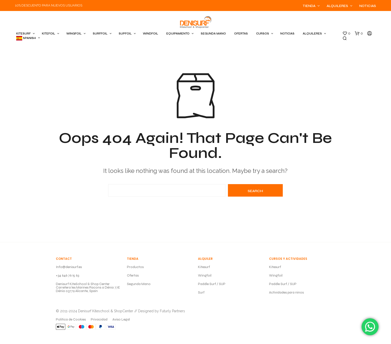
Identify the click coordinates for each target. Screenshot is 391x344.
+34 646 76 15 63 (67, 275)
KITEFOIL (48, 33)
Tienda (309, 6)
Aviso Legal (121, 319)
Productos (135, 267)
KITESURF (23, 33)
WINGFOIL (74, 33)
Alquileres (337, 6)
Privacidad (99, 319)
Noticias (367, 6)
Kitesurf (204, 267)
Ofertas (133, 275)
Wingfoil (204, 275)
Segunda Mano (139, 284)
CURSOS (262, 33)
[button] (346, 33)
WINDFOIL (150, 33)
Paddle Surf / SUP (211, 284)
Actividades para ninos (286, 292)
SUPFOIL (125, 33)
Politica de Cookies (71, 319)
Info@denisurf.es (69, 267)
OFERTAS (241, 33)
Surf (201, 292)
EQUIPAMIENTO (178, 33)
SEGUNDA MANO (213, 33)
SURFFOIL (100, 33)
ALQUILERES (312, 33)
